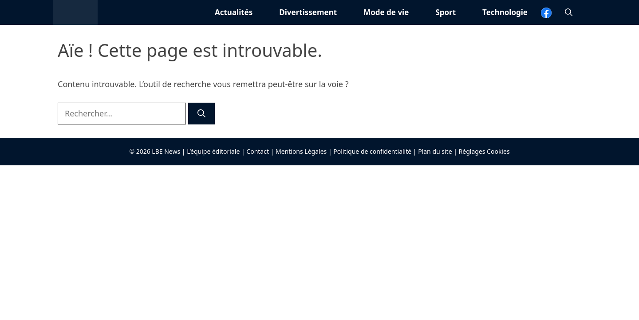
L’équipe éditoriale (213, 151)
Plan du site (435, 151)
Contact (257, 151)
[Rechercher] (201, 113)
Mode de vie (386, 12)
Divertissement (308, 12)
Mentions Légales (301, 151)
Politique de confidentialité (372, 151)
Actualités (233, 12)
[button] (569, 12)
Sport (445, 12)
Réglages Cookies (484, 151)
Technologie (505, 12)
